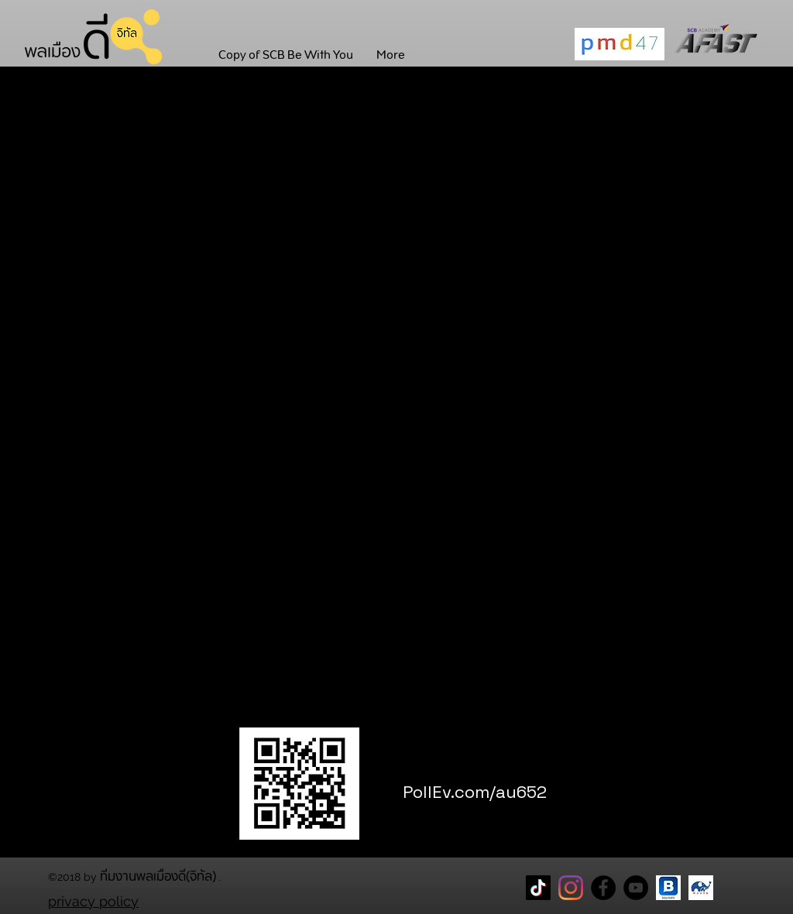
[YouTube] (635, 887)
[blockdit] (668, 887)
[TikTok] (538, 887)
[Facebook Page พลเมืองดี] (603, 887)
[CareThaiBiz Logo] (700, 887)
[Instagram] (570, 887)
